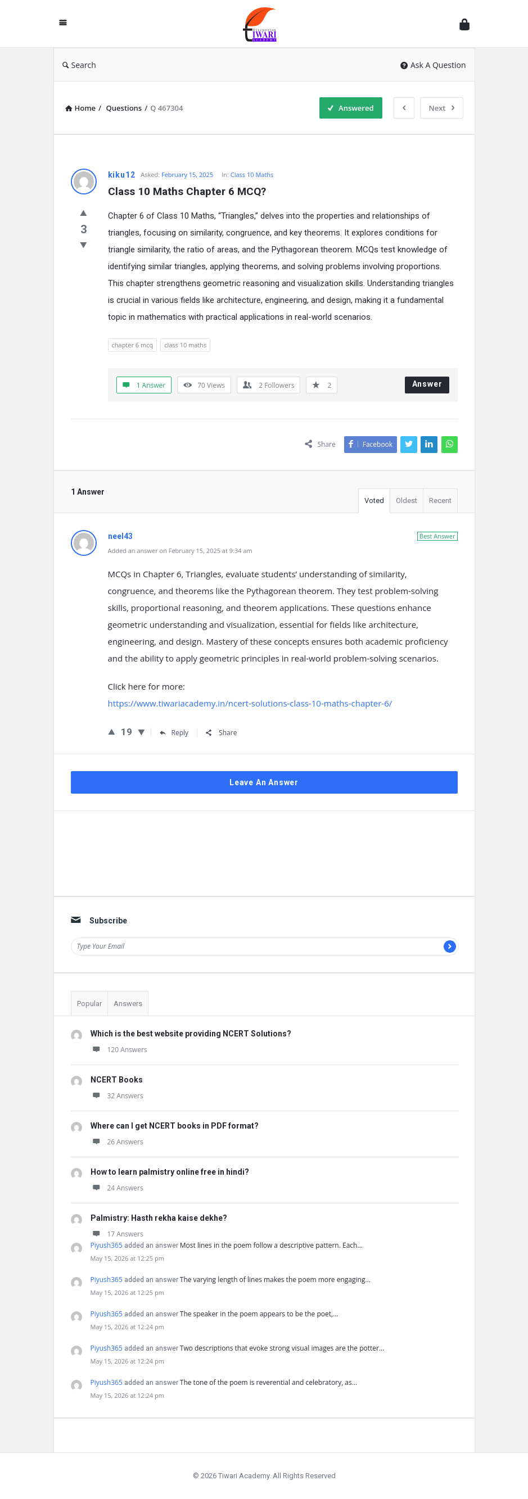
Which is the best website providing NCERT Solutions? (191, 1033)
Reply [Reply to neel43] (174, 732)
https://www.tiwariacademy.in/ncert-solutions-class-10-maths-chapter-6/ (250, 703)
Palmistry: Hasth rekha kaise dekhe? (159, 1217)
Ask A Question (433, 65)
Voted (374, 500)
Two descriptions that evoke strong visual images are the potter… (282, 1348)
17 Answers (117, 1234)
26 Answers (117, 1142)
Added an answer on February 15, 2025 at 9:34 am (180, 550)
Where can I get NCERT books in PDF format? (175, 1125)
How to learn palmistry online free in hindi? (170, 1171)
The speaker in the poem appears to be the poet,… (259, 1314)
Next (441, 108)
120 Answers (119, 1049)
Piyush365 (107, 1245)
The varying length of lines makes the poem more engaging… (275, 1279)
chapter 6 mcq (133, 345)
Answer (427, 383)
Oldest (406, 500)
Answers (128, 1003)
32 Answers (117, 1096)
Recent (440, 500)
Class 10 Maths (252, 174)
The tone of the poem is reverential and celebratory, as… (268, 1382)
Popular (89, 1003)
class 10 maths (185, 345)
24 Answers (117, 1188)
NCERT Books (117, 1079)
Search (79, 65)
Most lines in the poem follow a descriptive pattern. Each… (271, 1245)
